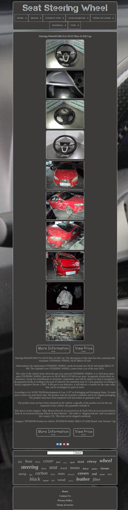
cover (48, 460)
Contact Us (65, 496)
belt (53, 480)
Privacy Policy (65, 500)
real (94, 474)
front (53, 474)
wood (61, 480)
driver (86, 468)
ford (58, 462)
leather (83, 479)
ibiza (43, 468)
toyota (102, 474)
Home (65, 491)
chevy (92, 461)
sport (72, 462)
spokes (94, 469)
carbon (41, 473)
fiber (96, 479)
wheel (106, 460)
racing (22, 474)
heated (45, 480)
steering (29, 467)
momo (75, 468)
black (35, 479)
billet (30, 475)
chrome (104, 468)
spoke (65, 462)
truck (63, 468)
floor (29, 461)
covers (83, 473)
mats (61, 474)
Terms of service (65, 505)
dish (81, 461)
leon (110, 474)
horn (37, 461)
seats (70, 481)
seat (53, 467)
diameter (71, 474)
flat (20, 461)
